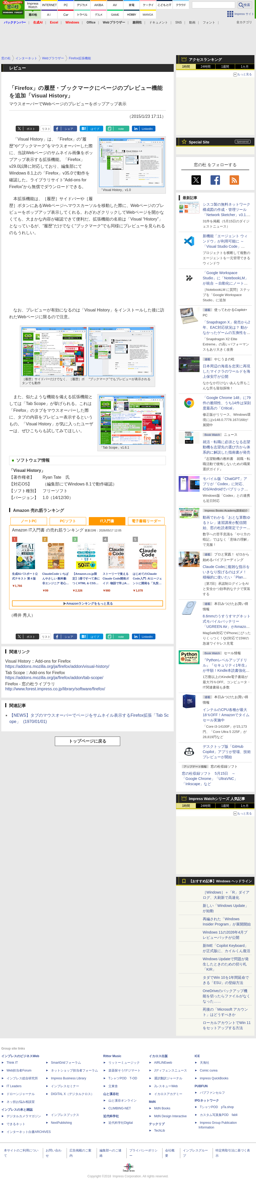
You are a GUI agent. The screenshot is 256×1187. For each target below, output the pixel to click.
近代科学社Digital (120, 1123)
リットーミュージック (124, 1062)
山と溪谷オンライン (122, 1100)
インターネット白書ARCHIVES (29, 1132)
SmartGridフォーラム (66, 1062)
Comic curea (208, 1070)
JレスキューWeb (166, 1086)
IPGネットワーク (207, 1100)
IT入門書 (107, 521)
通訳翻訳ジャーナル (168, 1078)
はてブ (95, 128)
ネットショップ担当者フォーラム (74, 1070)
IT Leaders (14, 1086)
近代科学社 (111, 1116)
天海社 (204, 1062)
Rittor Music (112, 1056)
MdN (152, 1102)
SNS (178, 22)
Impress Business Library (68, 1078)
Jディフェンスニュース (170, 1070)
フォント (209, 22)
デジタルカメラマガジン (24, 1116)
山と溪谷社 (111, 1094)
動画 (192, 22)
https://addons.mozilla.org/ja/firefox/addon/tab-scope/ (54, 677)
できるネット (16, 1124)
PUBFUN (201, 1086)
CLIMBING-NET (119, 1108)
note (121, 128)
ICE (197, 1056)
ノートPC (29, 521)
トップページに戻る (87, 741)
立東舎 (113, 1086)
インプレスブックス (65, 1115)
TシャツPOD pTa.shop (217, 1107)
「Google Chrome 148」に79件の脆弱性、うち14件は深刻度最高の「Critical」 (227, 403)
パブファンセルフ (212, 1093)
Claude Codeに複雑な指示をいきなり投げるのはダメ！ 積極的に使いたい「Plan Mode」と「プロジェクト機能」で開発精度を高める (226, 577)
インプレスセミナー (65, 1086)
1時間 (186, 66)
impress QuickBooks (214, 1078)
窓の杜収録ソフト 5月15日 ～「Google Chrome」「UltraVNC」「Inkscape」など (210, 778)
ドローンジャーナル (21, 1094)
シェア (69, 128)
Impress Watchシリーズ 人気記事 (217, 799)
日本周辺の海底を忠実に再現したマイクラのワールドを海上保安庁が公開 (226, 371)
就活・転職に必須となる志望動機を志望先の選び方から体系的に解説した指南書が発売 (226, 447)
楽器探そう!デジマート (124, 1070)
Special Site (199, 142)
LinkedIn (147, 128)
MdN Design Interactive (170, 1116)
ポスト (31, 128)
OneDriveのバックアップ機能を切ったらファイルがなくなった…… (226, 996)
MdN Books (162, 1108)
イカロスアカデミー (168, 1094)
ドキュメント (158, 22)
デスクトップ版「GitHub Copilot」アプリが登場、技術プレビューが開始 (227, 751)
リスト (46, 128)
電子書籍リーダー (146, 521)
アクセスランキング (205, 59)
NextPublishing (61, 1123)
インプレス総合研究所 (22, 1078)
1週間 (225, 66)
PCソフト (68, 521)
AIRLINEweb (163, 1062)
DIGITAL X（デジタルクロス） (72, 1094)
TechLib (159, 1130)
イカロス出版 (158, 1056)
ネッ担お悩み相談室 (21, 1102)
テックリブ (157, 1124)
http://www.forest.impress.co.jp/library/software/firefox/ (55, 689)
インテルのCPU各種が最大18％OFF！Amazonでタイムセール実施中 (226, 715)
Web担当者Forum (19, 1070)
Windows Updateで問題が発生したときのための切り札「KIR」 (226, 964)
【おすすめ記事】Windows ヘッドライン (220, 881)
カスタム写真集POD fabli (218, 1115)
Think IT (12, 1062)
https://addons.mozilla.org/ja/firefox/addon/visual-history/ (57, 666)
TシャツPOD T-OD (122, 1078)
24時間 (205, 66)
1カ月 (245, 66)
